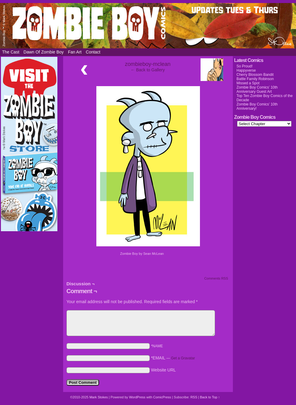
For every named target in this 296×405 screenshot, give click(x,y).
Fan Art (75, 52)
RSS (193, 397)
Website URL (163, 370)
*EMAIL (173, 357)
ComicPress (162, 397)
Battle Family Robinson (255, 79)
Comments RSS (216, 278)
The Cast (10, 52)
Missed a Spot (247, 83)
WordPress (137, 397)
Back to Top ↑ (210, 397)
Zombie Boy (148, 25)
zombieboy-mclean (147, 64)
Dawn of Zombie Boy (44, 52)
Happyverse (246, 70)
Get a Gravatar (183, 358)
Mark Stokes (99, 397)
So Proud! (244, 66)
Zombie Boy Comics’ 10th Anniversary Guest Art (257, 89)
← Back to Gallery (148, 69)
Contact (93, 52)
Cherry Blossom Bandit (255, 75)
